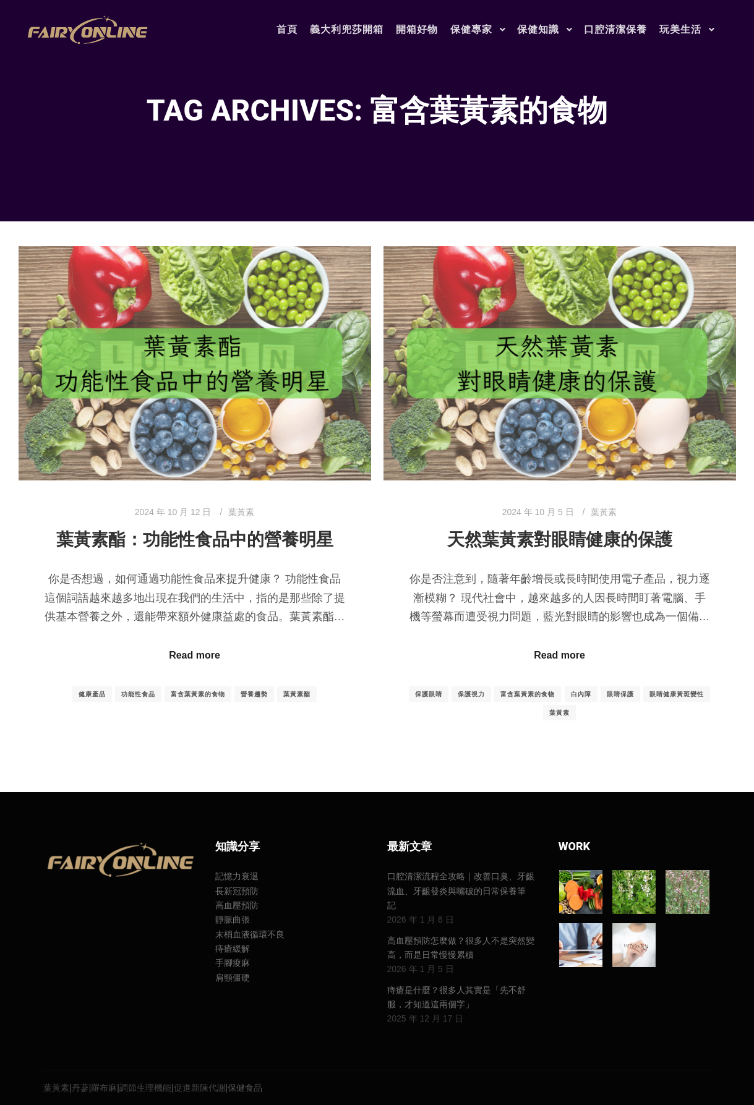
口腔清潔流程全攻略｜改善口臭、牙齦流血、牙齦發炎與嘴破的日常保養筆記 (460, 890)
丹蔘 (80, 1088)
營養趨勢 (254, 694)
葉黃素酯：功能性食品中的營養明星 (194, 539)
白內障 (581, 694)
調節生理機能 (145, 1088)
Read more (194, 655)
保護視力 (471, 694)
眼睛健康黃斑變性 (676, 694)
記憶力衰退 (237, 876)
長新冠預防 (237, 891)
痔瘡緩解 (232, 949)
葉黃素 (241, 512)
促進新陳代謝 (200, 1088)
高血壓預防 (237, 905)
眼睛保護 (620, 694)
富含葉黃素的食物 (198, 694)
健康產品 (92, 694)
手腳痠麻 (232, 963)
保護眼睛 (428, 694)
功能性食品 (138, 694)
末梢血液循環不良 (250, 934)
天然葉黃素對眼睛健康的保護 (559, 539)
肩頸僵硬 (232, 978)
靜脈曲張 (232, 919)
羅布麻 (104, 1088)
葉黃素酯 (297, 694)
